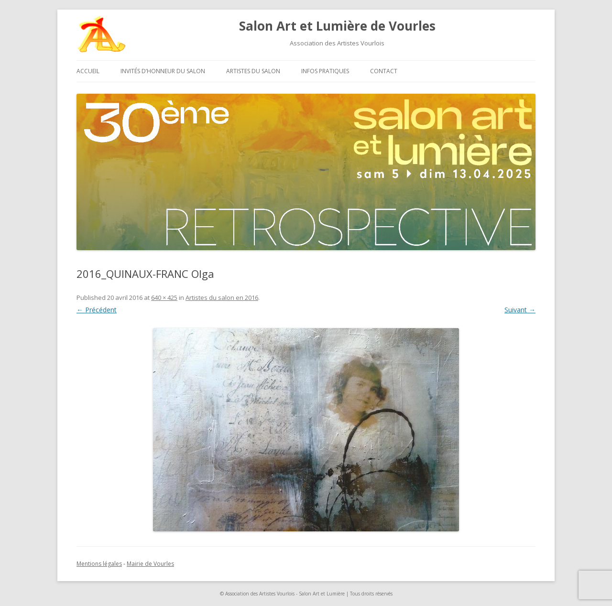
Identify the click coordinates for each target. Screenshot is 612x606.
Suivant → (520, 309)
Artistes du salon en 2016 (222, 297)
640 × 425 (164, 297)
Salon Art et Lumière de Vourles (337, 25)
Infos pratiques (325, 71)
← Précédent (96, 309)
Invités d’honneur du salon (162, 71)
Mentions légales (99, 564)
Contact (383, 71)
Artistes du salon (253, 71)
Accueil (87, 71)
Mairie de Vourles (150, 564)
